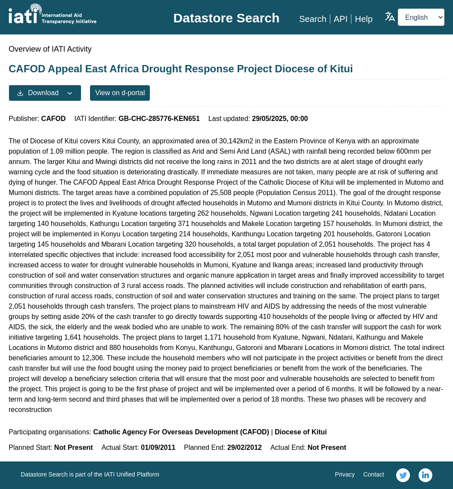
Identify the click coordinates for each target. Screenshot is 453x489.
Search (312, 19)
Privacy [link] (345, 474)
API (341, 19)
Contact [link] (373, 474)
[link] (403, 475)
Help (363, 19)
